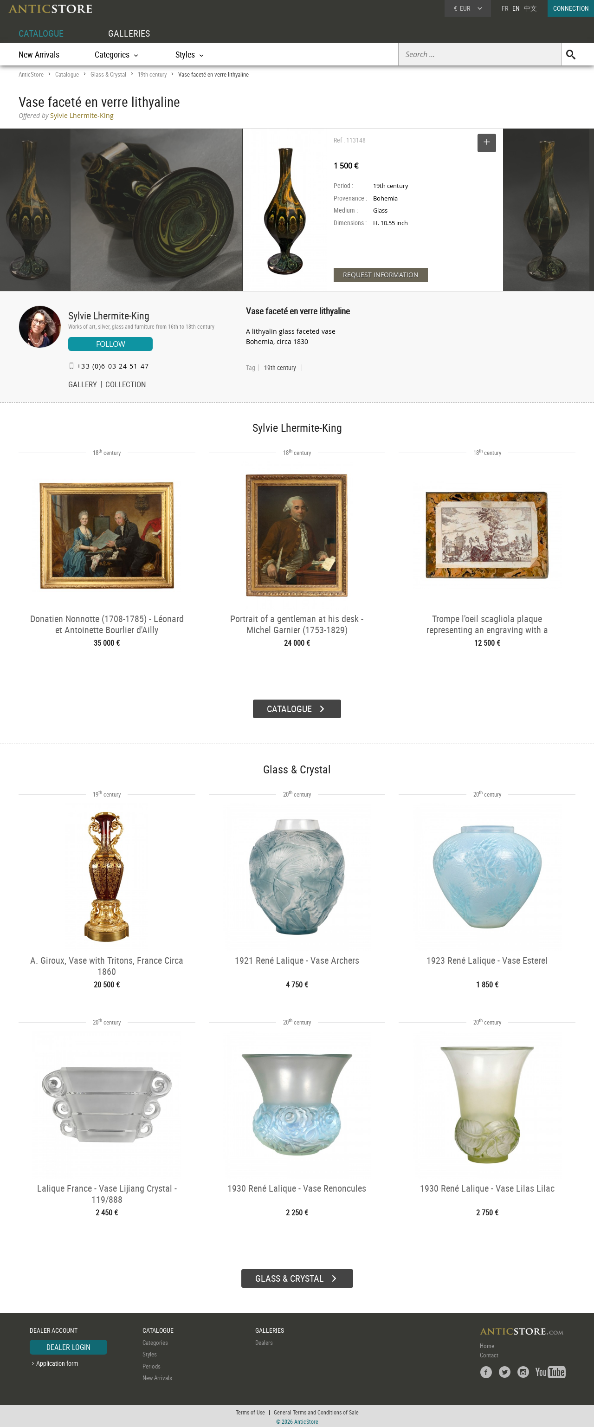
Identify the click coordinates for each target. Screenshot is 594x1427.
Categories (155, 1341)
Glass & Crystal (108, 74)
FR (505, 8)
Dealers (264, 1341)
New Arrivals (39, 54)
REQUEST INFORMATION (381, 274)
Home (487, 1344)
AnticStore (31, 74)
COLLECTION (125, 385)
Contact (489, 1353)
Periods (151, 1365)
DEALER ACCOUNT (53, 1328)
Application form (57, 1361)
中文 (530, 8)
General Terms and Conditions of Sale (316, 1410)
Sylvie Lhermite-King (108, 315)
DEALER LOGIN (68, 1346)
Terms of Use (250, 1410)
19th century (152, 74)
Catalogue (67, 74)
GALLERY (82, 385)
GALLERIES (129, 33)
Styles (149, 1353)
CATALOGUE (41, 33)
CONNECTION (571, 8)
